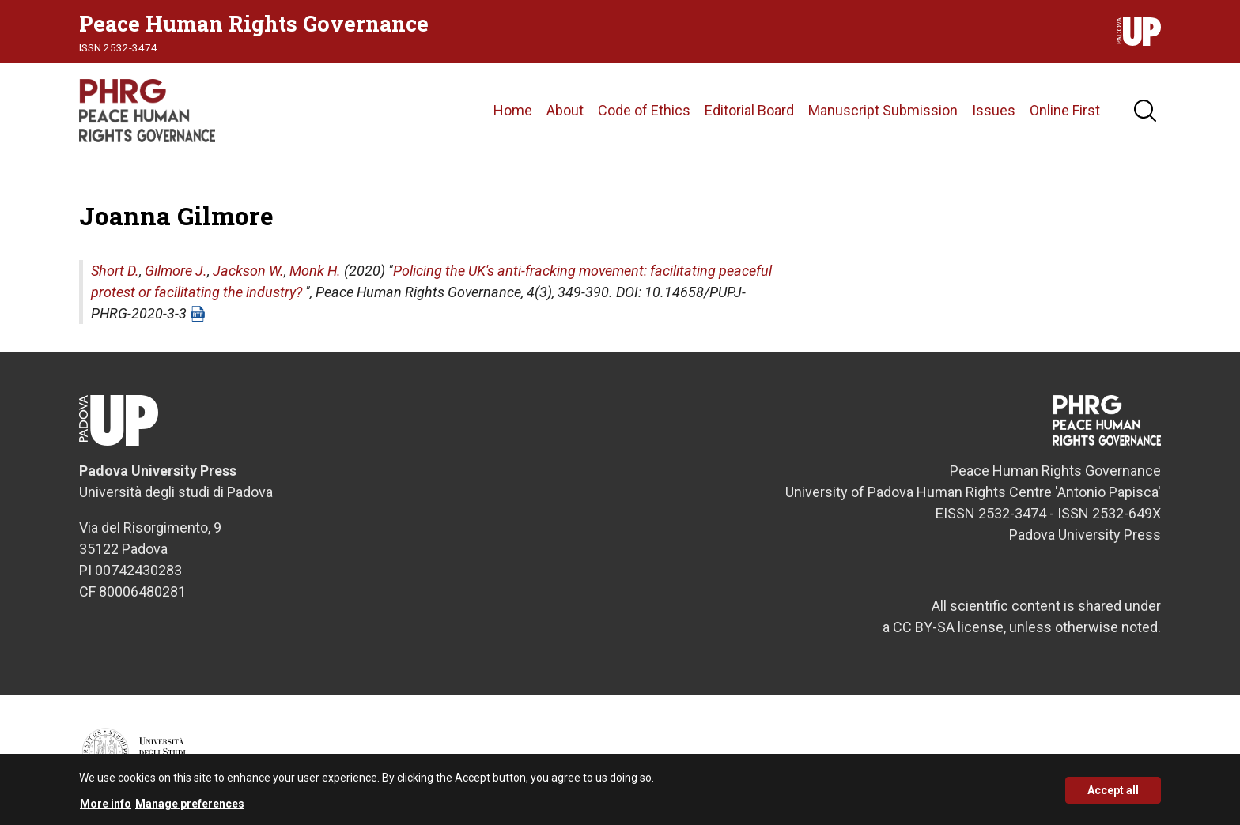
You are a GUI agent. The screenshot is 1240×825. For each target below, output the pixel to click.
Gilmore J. (176, 270)
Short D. (115, 270)
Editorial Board (749, 110)
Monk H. (315, 270)
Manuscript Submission (883, 110)
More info (105, 810)
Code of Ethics (644, 110)
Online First (1065, 110)
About (565, 110)
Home (512, 110)
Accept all (1113, 795)
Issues (993, 110)
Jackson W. (248, 270)
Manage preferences (189, 810)
